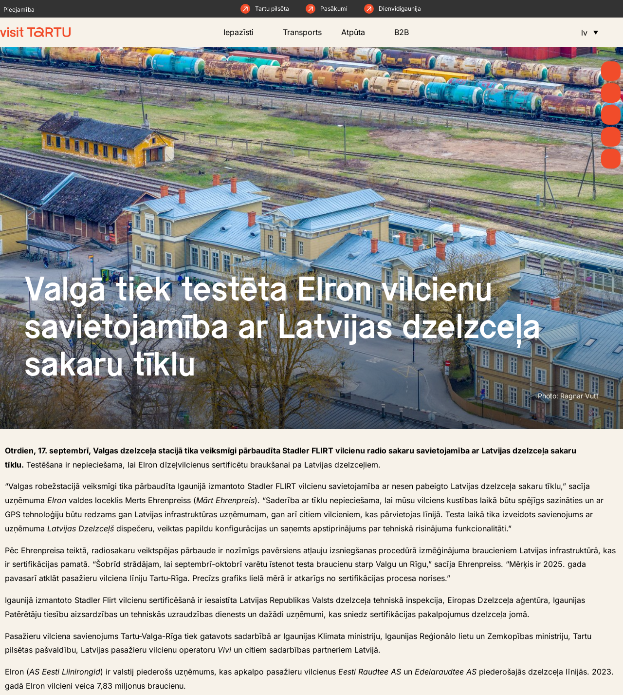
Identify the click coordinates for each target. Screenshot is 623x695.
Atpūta (358, 32)
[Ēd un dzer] (611, 137)
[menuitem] (589, 32)
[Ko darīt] (611, 115)
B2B (408, 32)
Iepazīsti (243, 32)
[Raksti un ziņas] (611, 93)
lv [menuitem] (584, 33)
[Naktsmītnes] (611, 159)
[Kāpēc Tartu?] (611, 71)
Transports (302, 32)
